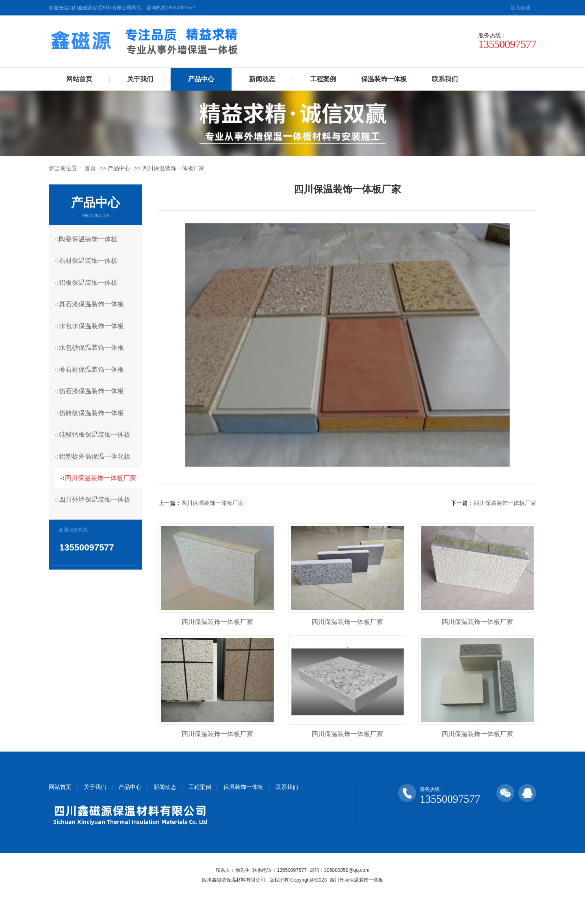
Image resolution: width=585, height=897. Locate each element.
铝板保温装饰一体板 (91, 279)
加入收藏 (520, 8)
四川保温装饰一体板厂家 (173, 168)
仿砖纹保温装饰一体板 (94, 401)
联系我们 (445, 79)
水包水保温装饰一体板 (94, 320)
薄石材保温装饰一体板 (94, 361)
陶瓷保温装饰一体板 (91, 239)
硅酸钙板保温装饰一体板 (98, 421)
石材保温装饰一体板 (91, 259)
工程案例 (323, 79)
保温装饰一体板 (384, 79)
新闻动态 (262, 79)
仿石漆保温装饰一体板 (94, 381)
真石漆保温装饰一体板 (94, 300)
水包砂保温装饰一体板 (94, 340)
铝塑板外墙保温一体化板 (98, 442)
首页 (90, 168)
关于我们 (140, 79)
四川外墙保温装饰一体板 (98, 482)
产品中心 (201, 79)
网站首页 (79, 79)
